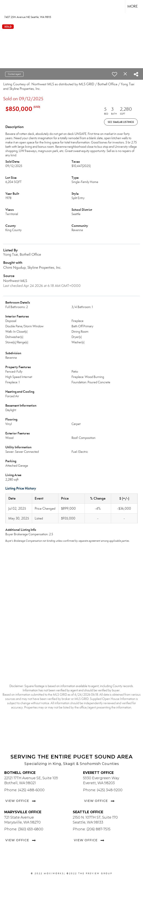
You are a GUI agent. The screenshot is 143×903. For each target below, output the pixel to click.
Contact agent (14, 74)
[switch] (114, 74)
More (132, 6)
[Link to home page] (5, 6)
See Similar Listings (121, 122)
